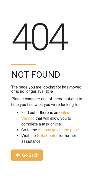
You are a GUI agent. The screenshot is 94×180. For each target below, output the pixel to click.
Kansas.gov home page (58, 130)
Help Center (47, 135)
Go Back (27, 155)
